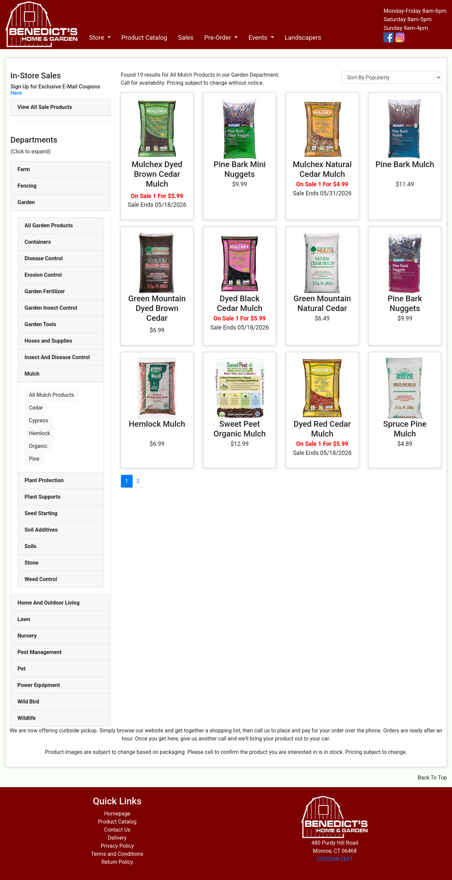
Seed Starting (41, 513)
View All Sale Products (44, 107)
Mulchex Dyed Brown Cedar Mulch (157, 174)
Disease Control (44, 258)
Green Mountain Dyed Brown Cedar (157, 308)
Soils (31, 546)
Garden (26, 202)
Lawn (23, 619)
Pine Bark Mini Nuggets (240, 169)
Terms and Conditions (117, 854)
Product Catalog (145, 37)
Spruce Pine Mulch (404, 428)
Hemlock (39, 433)
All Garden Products (49, 225)
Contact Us (117, 830)
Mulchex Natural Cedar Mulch (322, 169)
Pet (21, 668)
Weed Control (41, 579)
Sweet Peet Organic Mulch (240, 428)
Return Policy (117, 862)
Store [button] (97, 37)
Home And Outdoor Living (48, 603)
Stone (32, 563)
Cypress (38, 420)
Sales (185, 37)
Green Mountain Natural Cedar (322, 303)
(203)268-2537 (334, 859)
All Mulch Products (51, 395)
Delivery (117, 838)
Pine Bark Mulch (404, 164)
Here (16, 93)
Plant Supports (42, 497)
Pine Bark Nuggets (405, 303)
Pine (34, 459)
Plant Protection (44, 480)
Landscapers (303, 37)
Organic (38, 446)
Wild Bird (28, 701)
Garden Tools (40, 324)
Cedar (36, 408)
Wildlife (26, 718)
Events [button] (258, 37)
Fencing (27, 186)
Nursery (27, 636)
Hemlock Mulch (157, 424)
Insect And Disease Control (57, 357)
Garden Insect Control (51, 308)
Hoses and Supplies (48, 341)
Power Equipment (38, 685)
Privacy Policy (117, 846)
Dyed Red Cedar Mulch (322, 428)
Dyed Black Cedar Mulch (240, 303)
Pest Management (39, 652)
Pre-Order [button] (218, 37)
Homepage (117, 813)
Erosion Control (43, 275)
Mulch (32, 374)
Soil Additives (41, 530)
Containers (38, 242)
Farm (23, 169)
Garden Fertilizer (45, 291)
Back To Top (432, 777)
